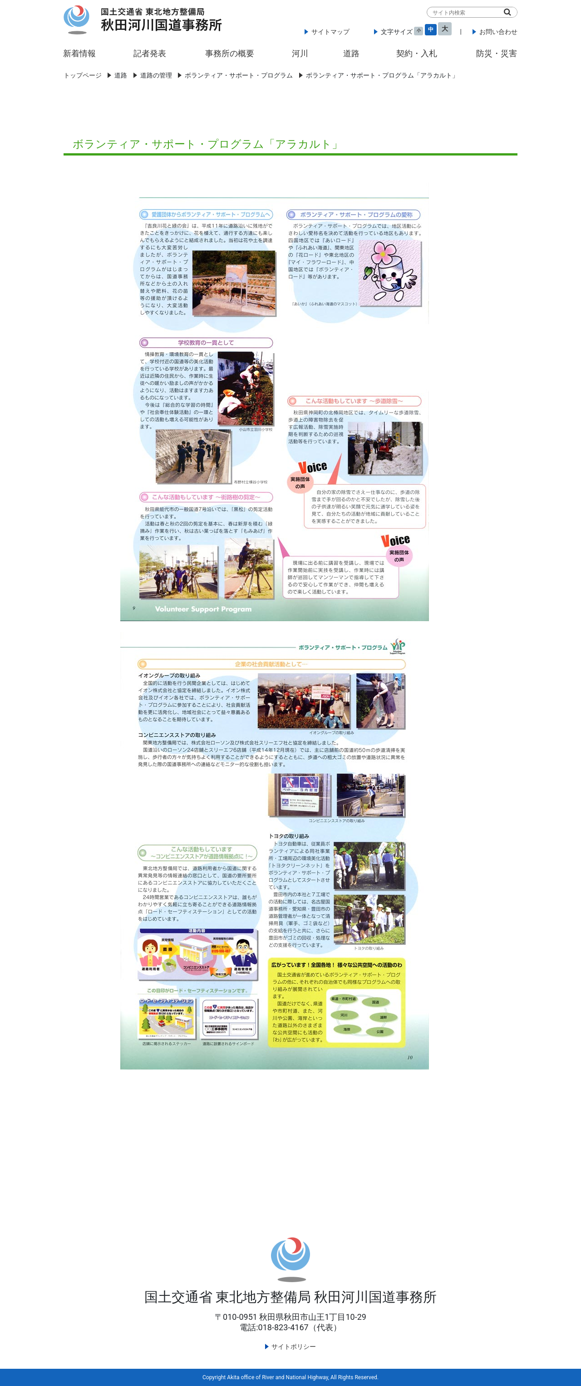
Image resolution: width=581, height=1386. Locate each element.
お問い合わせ (498, 31)
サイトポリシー (293, 1346)
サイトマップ (330, 31)
